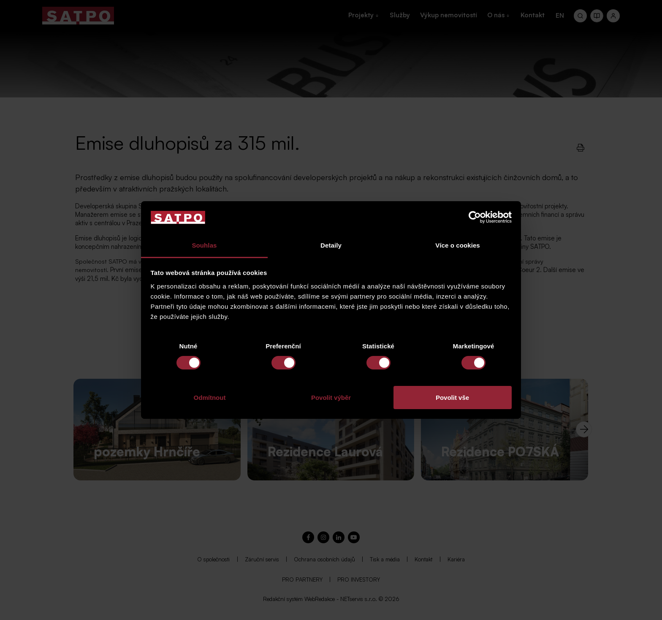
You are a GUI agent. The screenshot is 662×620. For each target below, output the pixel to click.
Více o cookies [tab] (457, 245)
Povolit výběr (331, 397)
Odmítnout (210, 397)
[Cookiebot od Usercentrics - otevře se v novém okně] (475, 217)
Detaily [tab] (331, 245)
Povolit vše (452, 397)
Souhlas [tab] (204, 245)
